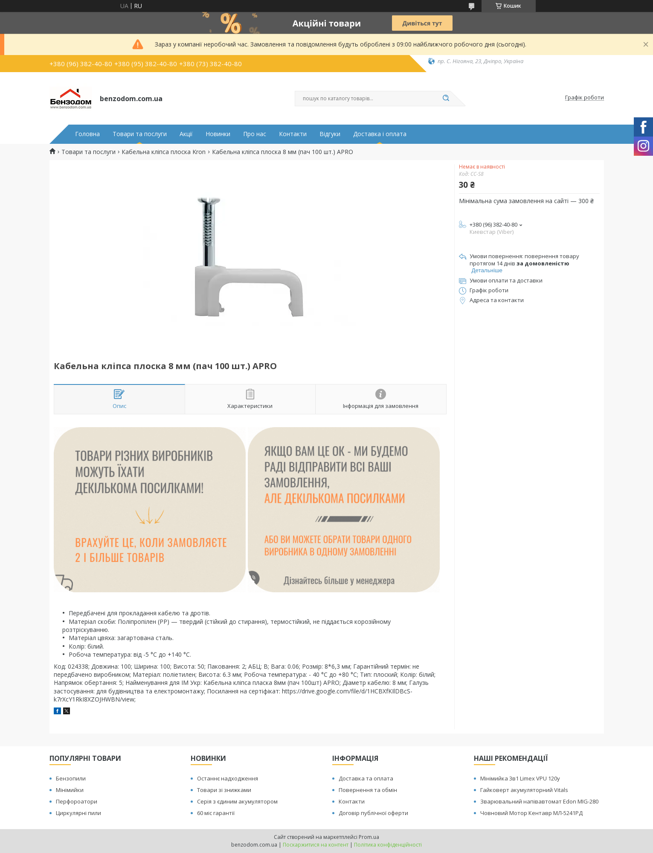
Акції (186, 134)
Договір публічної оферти (373, 813)
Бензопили (71, 778)
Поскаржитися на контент (315, 844)
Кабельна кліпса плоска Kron (164, 152)
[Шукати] (446, 98)
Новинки (218, 134)
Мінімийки (70, 790)
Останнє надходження (227, 778)
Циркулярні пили (78, 813)
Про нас (254, 134)
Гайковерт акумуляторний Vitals (524, 790)
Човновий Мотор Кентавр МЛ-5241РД (531, 813)
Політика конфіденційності (388, 844)
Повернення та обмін (368, 790)
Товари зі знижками (224, 790)
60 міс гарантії (216, 813)
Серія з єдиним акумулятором (237, 801)
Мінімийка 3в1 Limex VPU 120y (520, 778)
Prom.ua (369, 837)
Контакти (293, 134)
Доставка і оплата (379, 134)
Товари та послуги (140, 134)
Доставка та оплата (366, 778)
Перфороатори (76, 801)
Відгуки (329, 134)
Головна (87, 134)
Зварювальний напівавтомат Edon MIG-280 (539, 801)
